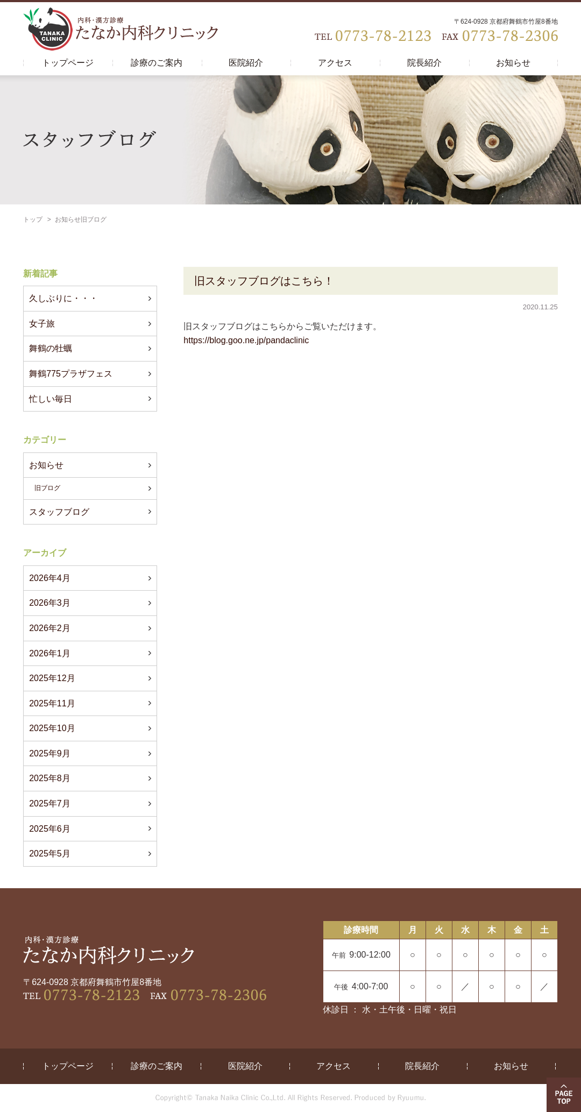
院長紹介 (424, 62)
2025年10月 (52, 728)
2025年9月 (49, 753)
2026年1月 (49, 653)
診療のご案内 (156, 62)
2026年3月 (49, 602)
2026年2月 (49, 628)
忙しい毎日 (50, 398)
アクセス (335, 62)
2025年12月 (52, 678)
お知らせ (513, 62)
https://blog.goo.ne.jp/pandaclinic (246, 340)
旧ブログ (47, 488)
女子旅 (42, 323)
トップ (32, 219)
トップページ (68, 62)
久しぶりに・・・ (63, 298)
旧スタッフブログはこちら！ (264, 281)
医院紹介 (246, 62)
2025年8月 (49, 778)
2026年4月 (49, 578)
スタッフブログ (59, 511)
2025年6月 (49, 828)
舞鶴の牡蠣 (50, 348)
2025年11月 (52, 703)
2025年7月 (49, 803)
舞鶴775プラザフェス (70, 373)
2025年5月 (49, 853)
